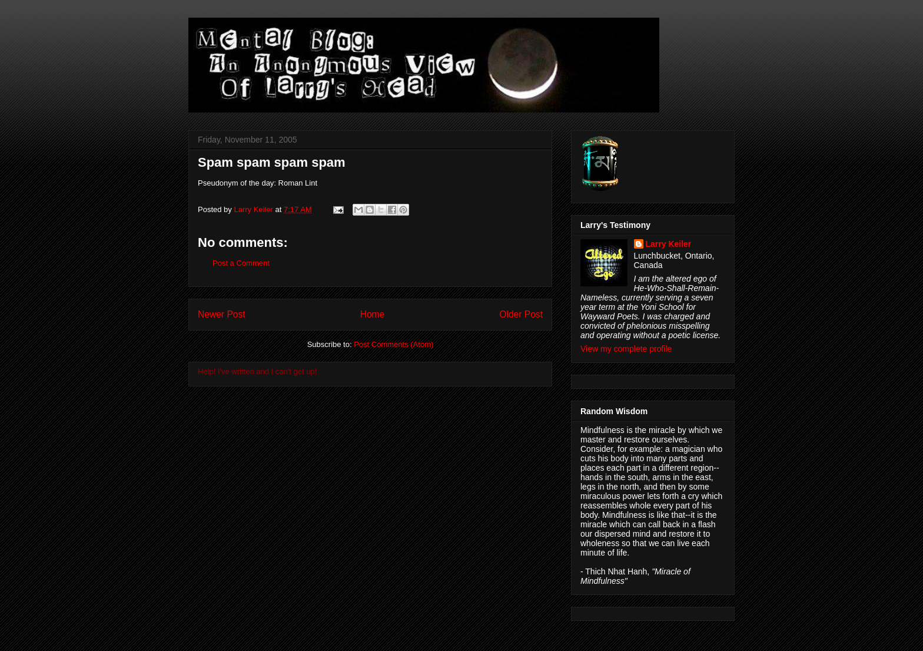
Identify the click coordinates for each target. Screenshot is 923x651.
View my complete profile (626, 348)
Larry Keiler (669, 244)
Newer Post (221, 314)
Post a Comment (241, 263)
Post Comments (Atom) (393, 344)
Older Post (521, 314)
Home (372, 314)
